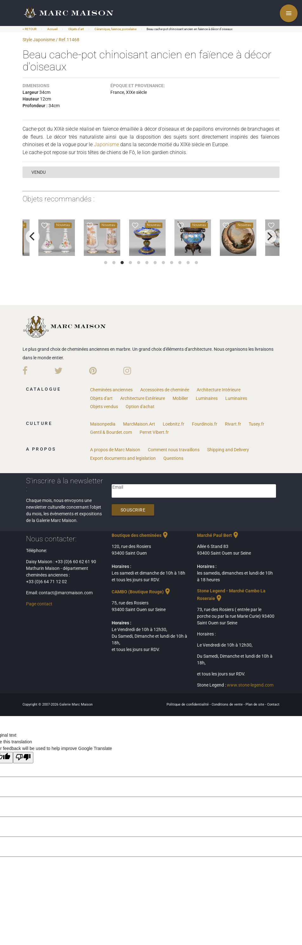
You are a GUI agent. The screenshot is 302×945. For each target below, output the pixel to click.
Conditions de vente (228, 704)
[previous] (33, 237)
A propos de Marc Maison (115, 449)
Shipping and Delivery (228, 449)
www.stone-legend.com (250, 685)
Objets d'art (76, 29)
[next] (269, 237)
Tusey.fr (256, 424)
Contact (273, 704)
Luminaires (207, 398)
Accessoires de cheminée (164, 389)
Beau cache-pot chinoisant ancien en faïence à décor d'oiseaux (190, 29)
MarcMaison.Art (139, 424)
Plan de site (255, 704)
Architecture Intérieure (218, 389)
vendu (38, 172)
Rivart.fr (233, 424)
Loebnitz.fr (173, 424)
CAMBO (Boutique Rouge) (141, 591)
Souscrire (133, 509)
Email (117, 487)
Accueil (52, 29)
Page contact (39, 603)
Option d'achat (140, 406)
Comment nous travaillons (174, 449)
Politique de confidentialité (188, 704)
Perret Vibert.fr (154, 432)
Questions (173, 458)
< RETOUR (30, 29)
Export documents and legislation (123, 458)
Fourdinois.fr (204, 424)
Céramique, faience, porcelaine (115, 29)
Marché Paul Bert (218, 535)
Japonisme (106, 144)
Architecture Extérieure (142, 398)
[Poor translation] (23, 757)
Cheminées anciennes (111, 389)
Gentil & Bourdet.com (111, 432)
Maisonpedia (102, 424)
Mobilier (180, 398)
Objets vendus (104, 406)
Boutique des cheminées (140, 535)
